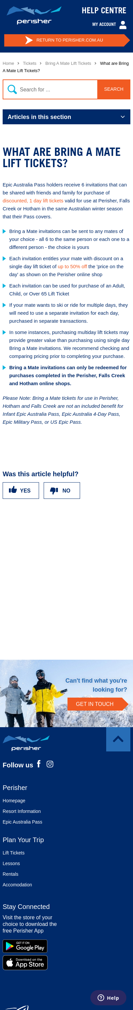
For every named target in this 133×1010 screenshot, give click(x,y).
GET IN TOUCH (95, 704)
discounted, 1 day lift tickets (33, 200)
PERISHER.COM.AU (64, 40)
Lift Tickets (13, 852)
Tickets (29, 63)
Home (8, 63)
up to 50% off (72, 266)
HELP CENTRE (104, 12)
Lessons (11, 863)
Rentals (10, 874)
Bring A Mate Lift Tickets (68, 63)
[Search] (65, 89)
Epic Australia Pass (22, 822)
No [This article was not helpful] (66, 491)
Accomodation (17, 884)
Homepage (14, 800)
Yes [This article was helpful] (25, 491)
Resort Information (22, 811)
